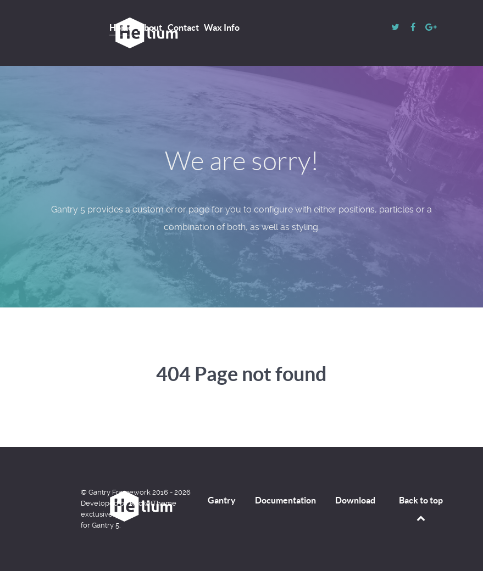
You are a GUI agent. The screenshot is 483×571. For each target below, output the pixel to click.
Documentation (285, 500)
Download (355, 500)
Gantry (222, 500)
